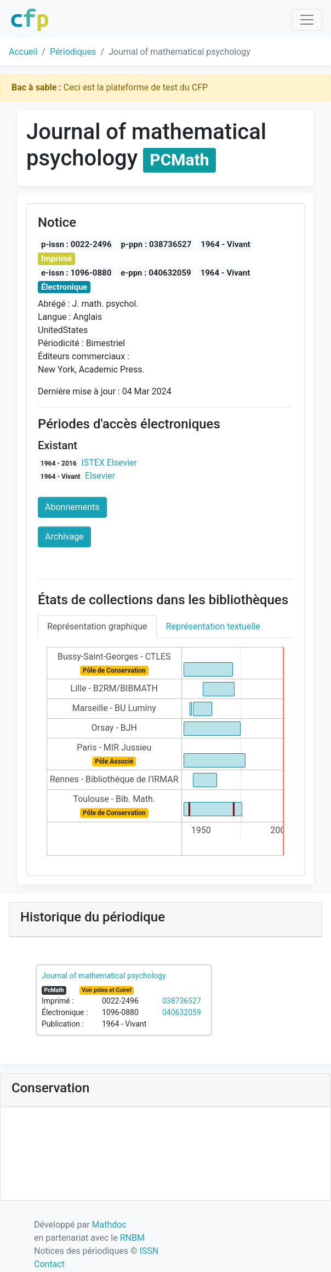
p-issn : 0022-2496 (76, 244)
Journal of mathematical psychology (104, 975)
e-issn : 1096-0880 (76, 273)
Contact (49, 1264)
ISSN (148, 1251)
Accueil (23, 52)
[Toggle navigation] (307, 20)
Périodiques (73, 52)
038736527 (181, 1000)
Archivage (64, 536)
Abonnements (72, 507)
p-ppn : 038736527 (156, 244)
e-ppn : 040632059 (156, 273)
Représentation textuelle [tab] (213, 626)
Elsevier (100, 476)
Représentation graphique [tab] (97, 626)
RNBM (132, 1238)
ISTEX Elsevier (109, 462)
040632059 (181, 1012)
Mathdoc (109, 1224)
